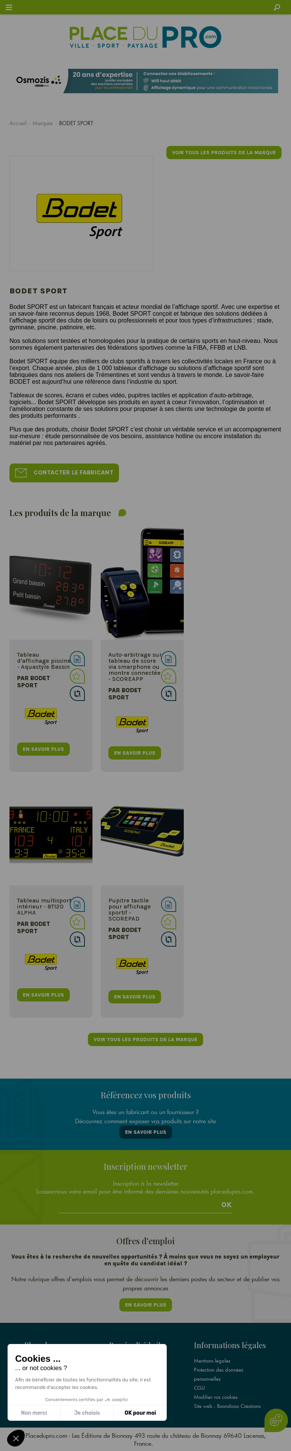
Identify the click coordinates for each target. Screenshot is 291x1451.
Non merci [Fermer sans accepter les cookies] (34, 1413)
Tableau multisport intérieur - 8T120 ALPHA (44, 906)
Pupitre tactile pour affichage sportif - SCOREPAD (129, 909)
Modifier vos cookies (216, 1397)
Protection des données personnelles (218, 1374)
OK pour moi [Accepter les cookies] (140, 1413)
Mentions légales (212, 1360)
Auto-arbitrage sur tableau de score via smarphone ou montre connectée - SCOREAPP (135, 666)
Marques (43, 123)
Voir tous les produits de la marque (224, 152)
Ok (226, 1205)
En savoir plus (145, 1132)
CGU (199, 1387)
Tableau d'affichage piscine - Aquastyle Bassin (44, 660)
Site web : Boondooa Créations (227, 1406)
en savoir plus (43, 749)
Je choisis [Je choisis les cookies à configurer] (87, 1413)
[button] (16, 1438)
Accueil (18, 123)
